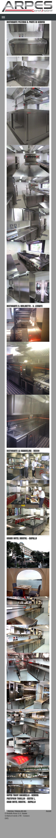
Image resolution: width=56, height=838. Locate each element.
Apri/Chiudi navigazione (28, 17)
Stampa (9, 811)
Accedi (48, 811)
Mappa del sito (20, 811)
